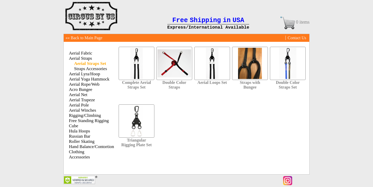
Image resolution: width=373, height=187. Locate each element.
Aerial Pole (79, 105)
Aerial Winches (82, 110)
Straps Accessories (90, 68)
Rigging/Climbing (85, 115)
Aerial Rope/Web (84, 84)
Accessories (79, 157)
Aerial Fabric (80, 53)
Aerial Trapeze (82, 99)
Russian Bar (79, 136)
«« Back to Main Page (84, 38)
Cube (73, 125)
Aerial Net (78, 94)
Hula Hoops (79, 131)
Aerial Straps (80, 58)
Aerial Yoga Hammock (89, 79)
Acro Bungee (80, 89)
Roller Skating (82, 141)
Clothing (76, 151)
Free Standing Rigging (89, 120)
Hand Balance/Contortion (91, 146)
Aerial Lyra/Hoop (84, 73)
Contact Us (297, 38)
